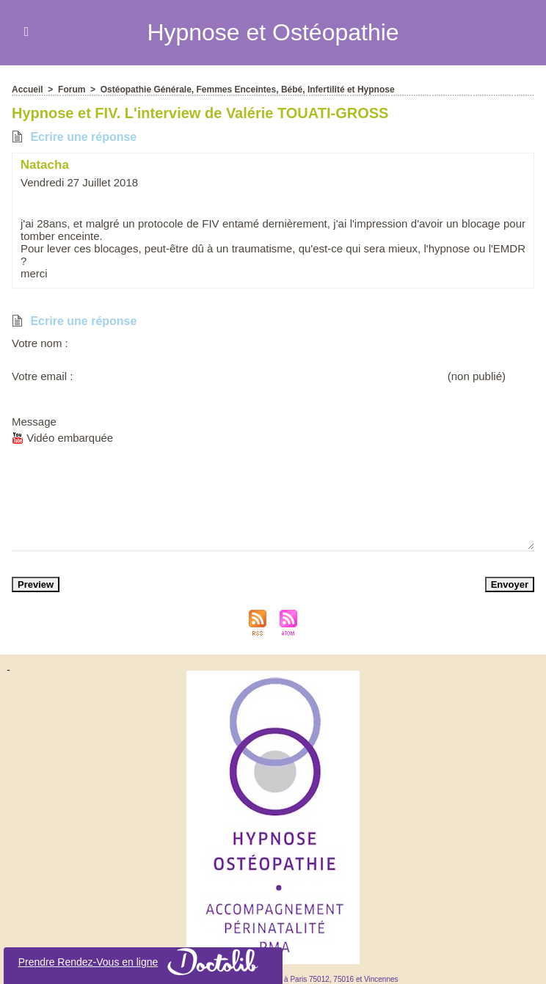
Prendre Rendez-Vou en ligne (143, 961)
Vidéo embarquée (62, 437)
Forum (71, 89)
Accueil (27, 89)
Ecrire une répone (74, 136)
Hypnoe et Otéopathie (272, 32)
